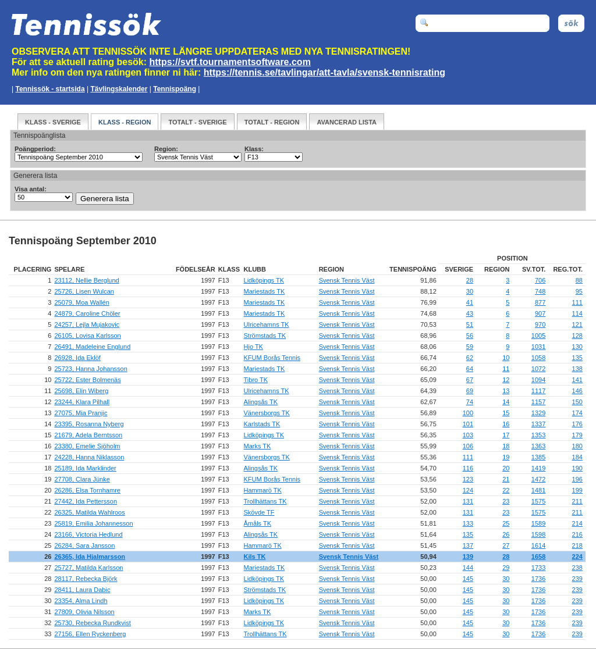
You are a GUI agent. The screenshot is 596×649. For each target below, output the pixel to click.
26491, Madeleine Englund (92, 346)
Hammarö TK (263, 490)
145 (468, 578)
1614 (538, 545)
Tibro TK (256, 379)
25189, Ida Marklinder (85, 468)
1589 (538, 523)
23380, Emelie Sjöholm (87, 446)
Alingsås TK (261, 401)
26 (505, 534)
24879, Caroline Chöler (87, 313)
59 (469, 346)
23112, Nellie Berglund (86, 280)
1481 (538, 490)
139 (468, 556)
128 (577, 335)
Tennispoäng (174, 89)
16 (505, 423)
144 (468, 567)
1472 (538, 479)
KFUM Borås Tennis (272, 357)
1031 (538, 346)
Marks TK (257, 446)
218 (577, 545)
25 (505, 523)
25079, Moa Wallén (81, 302)
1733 (538, 567)
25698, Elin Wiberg (81, 390)
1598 (538, 534)
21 (505, 479)
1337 (538, 423)
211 (577, 501)
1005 (538, 335)
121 (577, 324)
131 (468, 501)
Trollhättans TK (265, 501)
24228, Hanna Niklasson (89, 457)
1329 (538, 412)
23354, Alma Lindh (80, 600)
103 (468, 435)
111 (577, 302)
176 (577, 423)
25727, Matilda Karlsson (88, 567)
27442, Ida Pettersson (85, 501)
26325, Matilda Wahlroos (89, 512)
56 (469, 335)
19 (505, 457)
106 (468, 446)
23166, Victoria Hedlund (88, 534)
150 (577, 401)
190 (577, 468)
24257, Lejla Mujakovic (86, 324)
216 (577, 534)
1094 (538, 379)
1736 (538, 578)
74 (469, 401)
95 (579, 291)
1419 (538, 468)
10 (505, 357)
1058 (538, 357)
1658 (538, 556)
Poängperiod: (35, 148)
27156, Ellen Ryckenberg (90, 633)
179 (577, 435)
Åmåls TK (257, 523)
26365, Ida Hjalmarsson (89, 556)
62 (469, 357)
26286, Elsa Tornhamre (87, 490)
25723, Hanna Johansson (90, 368)
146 (577, 390)
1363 (538, 446)
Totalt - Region (272, 122)
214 (577, 523)
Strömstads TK (265, 335)
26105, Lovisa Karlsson (87, 335)
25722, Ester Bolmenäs (87, 379)
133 (468, 523)
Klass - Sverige (53, 122)
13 (505, 390)
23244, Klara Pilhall (81, 401)
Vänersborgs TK (267, 412)
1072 (538, 368)
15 (505, 412)
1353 (538, 435)
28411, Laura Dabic (82, 589)
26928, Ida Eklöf (77, 357)
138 (577, 368)
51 (469, 324)
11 (505, 368)
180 (577, 446)
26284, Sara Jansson (84, 545)
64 (469, 368)
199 (577, 490)
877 (540, 302)
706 (540, 280)
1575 (538, 501)
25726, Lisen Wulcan (84, 291)
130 (577, 346)
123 (468, 479)
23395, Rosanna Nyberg (88, 423)
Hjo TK (253, 346)
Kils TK (255, 556)
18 (505, 446)
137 (468, 545)
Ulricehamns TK (266, 324)
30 (469, 291)
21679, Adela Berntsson (88, 435)
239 (577, 578)
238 (577, 567)
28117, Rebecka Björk (85, 578)
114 (577, 313)
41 (469, 302)
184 (577, 457)
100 (468, 412)
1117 (538, 390)
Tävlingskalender (118, 89)
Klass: (254, 148)
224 (577, 556)
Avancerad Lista (347, 122)
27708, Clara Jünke (81, 479)
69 (469, 390)
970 (540, 324)
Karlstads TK (262, 423)
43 (469, 313)
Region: (166, 148)
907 (540, 313)
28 (469, 280)
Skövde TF (259, 512)
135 (577, 357)
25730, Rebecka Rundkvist (92, 622)
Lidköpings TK (264, 280)
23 (505, 501)
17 (505, 435)
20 (505, 468)
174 (577, 412)
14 (505, 401)
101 (468, 423)
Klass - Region (124, 122)
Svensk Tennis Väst (347, 280)
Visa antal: (31, 189)
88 (579, 280)
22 (505, 490)
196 (577, 479)
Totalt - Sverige (197, 122)
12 (505, 379)
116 (468, 468)
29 (505, 567)
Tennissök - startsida (49, 89)
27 (505, 545)
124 (468, 490)
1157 (538, 401)
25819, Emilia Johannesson (93, 523)
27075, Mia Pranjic (80, 412)
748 (540, 291)
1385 (538, 457)
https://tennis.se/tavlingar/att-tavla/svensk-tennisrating (324, 72)
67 (469, 379)
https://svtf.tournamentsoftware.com (230, 62)
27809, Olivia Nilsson (84, 611)
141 (577, 379)
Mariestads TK (264, 291)
